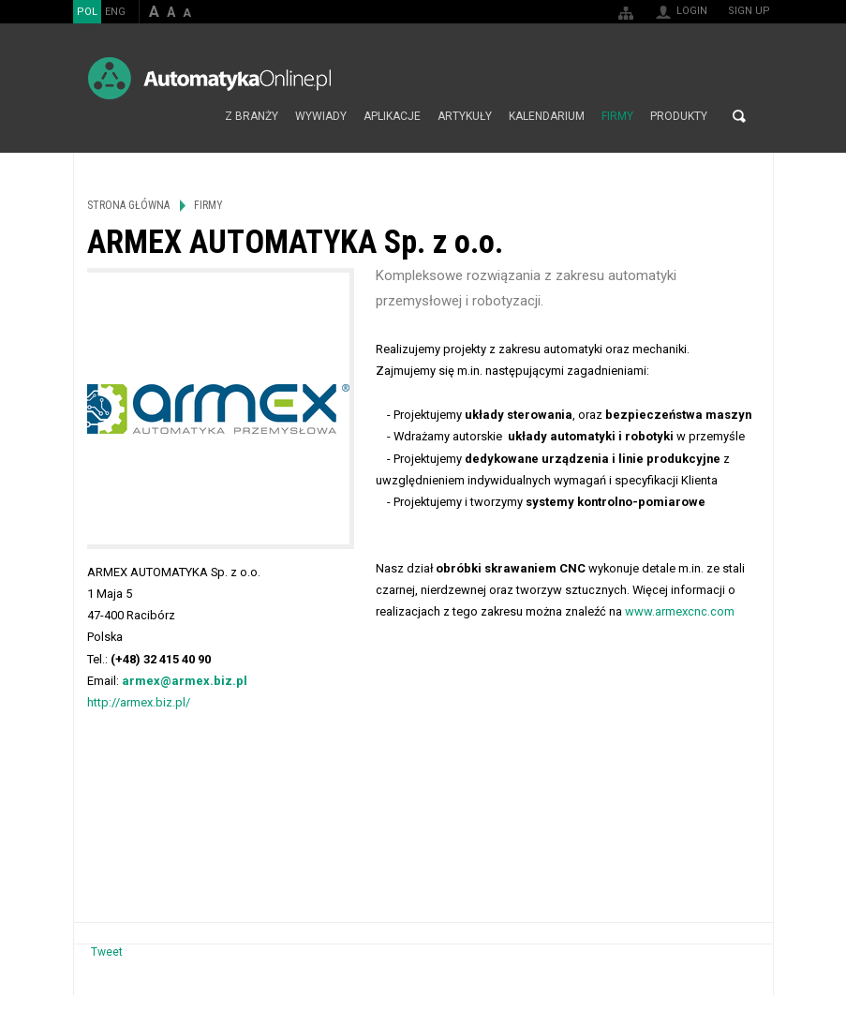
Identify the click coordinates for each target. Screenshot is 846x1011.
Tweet (107, 952)
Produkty (678, 116)
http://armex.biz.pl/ (138, 702)
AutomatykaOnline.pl (209, 78)
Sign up (749, 11)
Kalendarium (547, 116)
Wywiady (321, 116)
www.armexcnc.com (680, 611)
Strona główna (196, 116)
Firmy (617, 116)
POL (87, 12)
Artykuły (465, 116)
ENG (115, 12)
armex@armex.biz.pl (184, 681)
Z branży (251, 116)
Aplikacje (392, 116)
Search (739, 116)
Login (691, 11)
